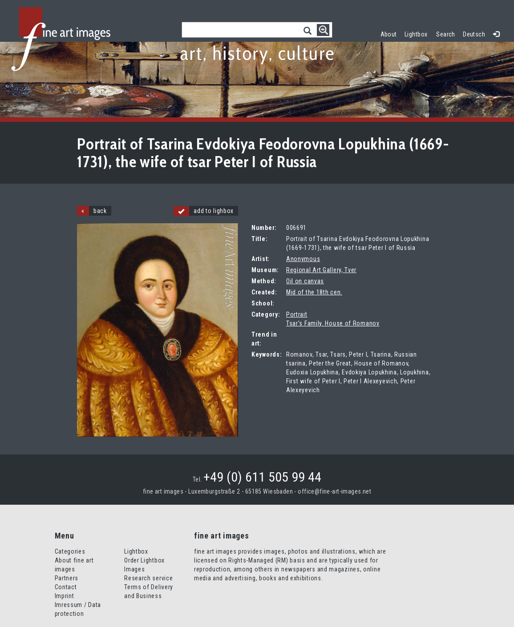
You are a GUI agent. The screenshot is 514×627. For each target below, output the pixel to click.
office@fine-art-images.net (334, 491)
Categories (70, 551)
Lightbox (418, 33)
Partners (67, 578)
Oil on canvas (305, 281)
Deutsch (474, 34)
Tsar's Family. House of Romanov (333, 323)
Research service (148, 578)
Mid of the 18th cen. (314, 292)
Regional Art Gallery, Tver (321, 269)
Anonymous (303, 258)
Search (445, 34)
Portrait (297, 314)
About (388, 34)
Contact (66, 587)
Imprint (64, 595)
